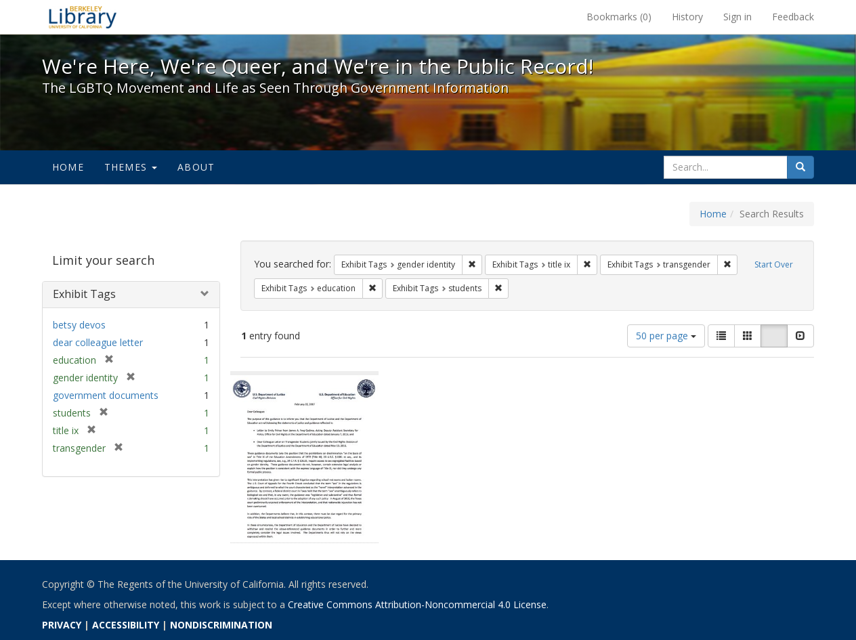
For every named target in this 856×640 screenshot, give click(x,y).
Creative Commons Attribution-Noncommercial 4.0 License (417, 604)
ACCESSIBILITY (125, 624)
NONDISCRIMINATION (221, 624)
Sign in (737, 16)
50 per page (666, 335)
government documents (105, 395)
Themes (130, 167)
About (196, 167)
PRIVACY (61, 624)
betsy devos (79, 324)
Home (68, 167)
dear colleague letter (98, 342)
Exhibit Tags (84, 293)
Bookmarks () (618, 16)
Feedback (793, 16)
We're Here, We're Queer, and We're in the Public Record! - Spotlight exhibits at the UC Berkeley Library (82, 17)
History (687, 16)
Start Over (773, 264)
